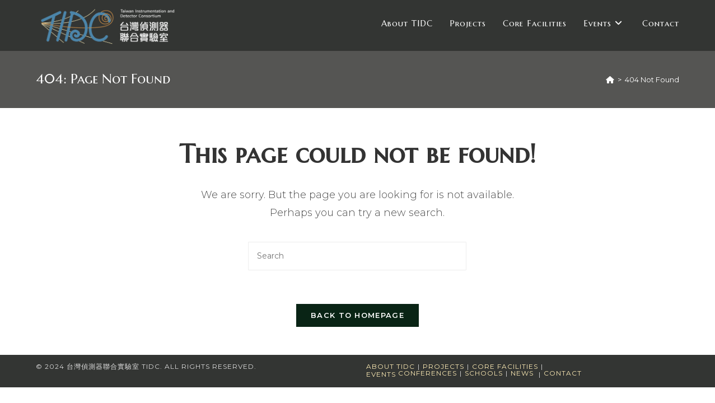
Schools (484, 373)
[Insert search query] (357, 256)
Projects (443, 366)
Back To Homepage (357, 315)
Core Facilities (505, 366)
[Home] (610, 79)
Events (381, 374)
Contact (563, 373)
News (522, 373)
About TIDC (390, 366)
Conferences (427, 373)
